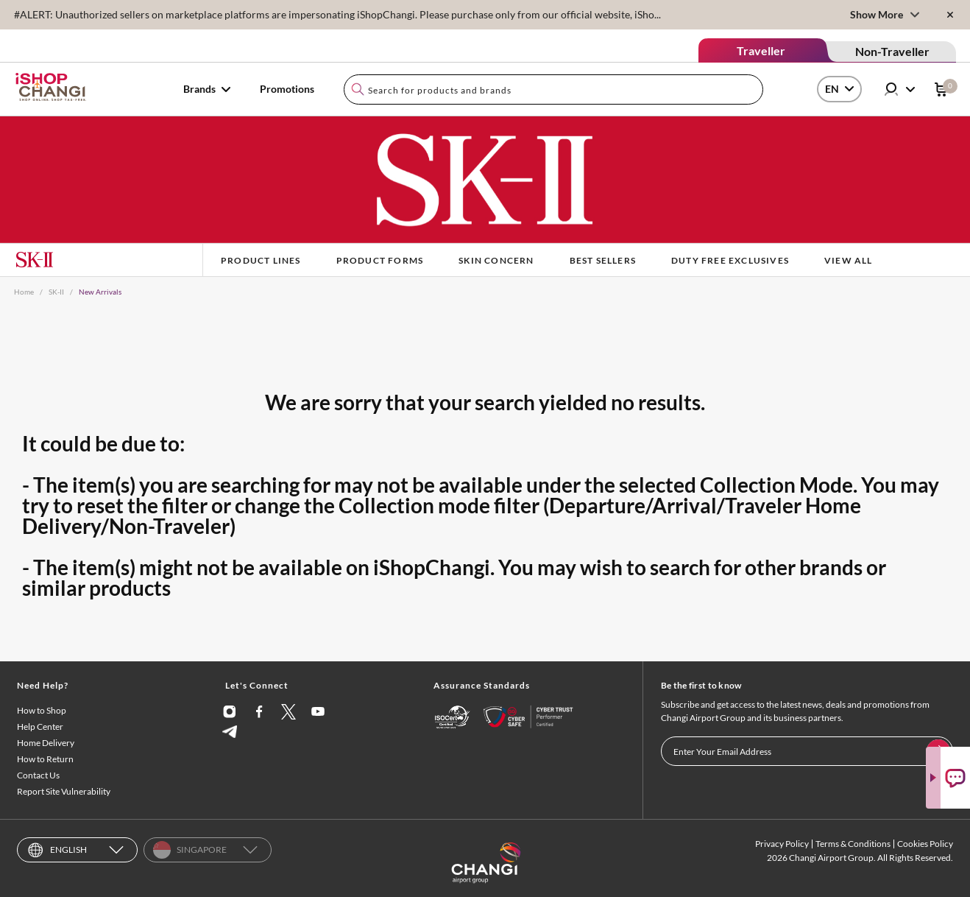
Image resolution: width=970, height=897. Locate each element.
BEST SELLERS (603, 260)
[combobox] (553, 89)
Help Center (40, 726)
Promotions (287, 88)
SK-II (56, 291)
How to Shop (41, 710)
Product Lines (261, 260)
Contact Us (38, 775)
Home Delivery (45, 742)
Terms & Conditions (853, 843)
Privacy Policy (782, 843)
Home (24, 291)
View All (848, 260)
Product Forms (380, 260)
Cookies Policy (925, 843)
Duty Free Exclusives (730, 260)
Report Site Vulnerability (63, 791)
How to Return (45, 758)
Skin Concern (496, 260)
